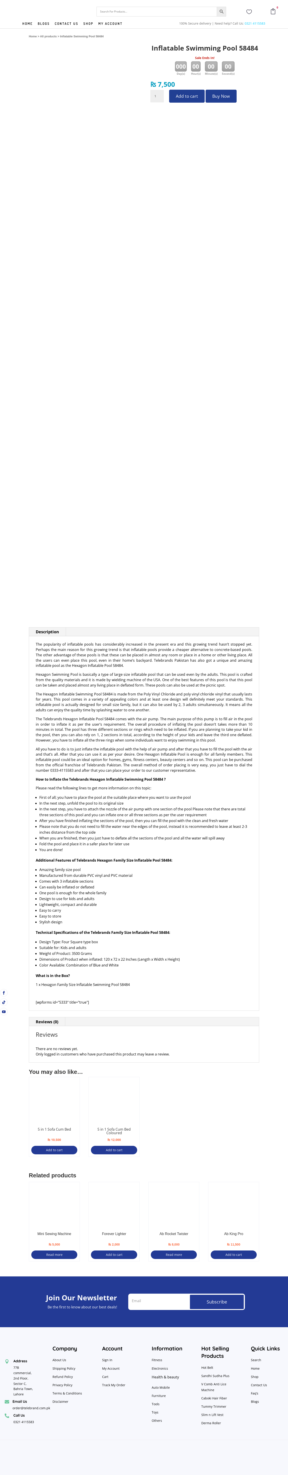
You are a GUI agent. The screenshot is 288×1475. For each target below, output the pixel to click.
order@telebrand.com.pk (31, 1408)
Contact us (66, 24)
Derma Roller (211, 1423)
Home (27, 24)
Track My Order (113, 1385)
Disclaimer (60, 1401)
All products (48, 36)
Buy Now (221, 96)
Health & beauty (165, 1377)
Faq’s (254, 1393)
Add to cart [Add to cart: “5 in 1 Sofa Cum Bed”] (54, 1150)
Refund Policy (63, 1377)
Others (157, 1420)
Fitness (157, 1360)
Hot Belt (207, 1367)
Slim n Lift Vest (212, 1415)
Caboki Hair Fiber (214, 1398)
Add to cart (187, 96)
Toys (155, 1412)
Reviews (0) (47, 1021)
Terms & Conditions (67, 1393)
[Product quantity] (157, 96)
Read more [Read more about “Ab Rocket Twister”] (174, 1254)
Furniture (159, 1396)
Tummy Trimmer (213, 1406)
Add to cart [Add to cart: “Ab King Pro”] (233, 1254)
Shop (88, 24)
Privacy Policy (63, 1385)
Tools (156, 1404)
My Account (110, 24)
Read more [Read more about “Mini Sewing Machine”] (54, 1254)
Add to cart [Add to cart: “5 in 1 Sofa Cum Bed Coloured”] (114, 1150)
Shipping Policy (64, 1368)
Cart (105, 1377)
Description (47, 631)
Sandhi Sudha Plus (215, 1376)
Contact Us (259, 1385)
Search (256, 1360)
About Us (59, 1360)
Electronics (160, 1368)
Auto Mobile (161, 1387)
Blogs (44, 24)
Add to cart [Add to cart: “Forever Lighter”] (114, 1254)
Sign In (107, 1360)
